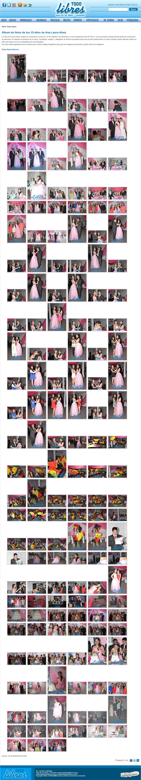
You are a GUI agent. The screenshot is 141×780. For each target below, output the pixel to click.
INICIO (3, 20)
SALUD (120, 20)
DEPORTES (78, 20)
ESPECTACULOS (92, 20)
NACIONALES (41, 20)
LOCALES (12, 20)
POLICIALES (55, 20)
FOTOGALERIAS (132, 20)
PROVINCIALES (26, 20)
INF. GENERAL (109, 20)
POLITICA (66, 20)
